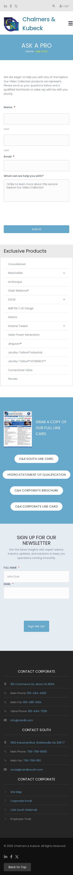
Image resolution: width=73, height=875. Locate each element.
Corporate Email (21, 801)
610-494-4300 (36, 693)
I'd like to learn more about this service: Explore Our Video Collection (36, 190)
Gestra (12, 317)
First (6, 129)
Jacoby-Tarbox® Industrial (25, 352)
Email (9, 156)
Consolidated (17, 264)
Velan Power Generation (24, 335)
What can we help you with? (24, 176)
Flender (13, 379)
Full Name (12, 567)
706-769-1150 (32, 760)
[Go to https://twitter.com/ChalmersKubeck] (16, 6)
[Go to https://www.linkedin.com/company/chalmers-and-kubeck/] (5, 6)
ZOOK (36, 299)
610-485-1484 (32, 702)
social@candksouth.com (27, 769)
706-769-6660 (37, 751)
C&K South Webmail (24, 810)
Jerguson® (15, 344)
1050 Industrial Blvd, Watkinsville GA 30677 (38, 742)
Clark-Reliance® (18, 290)
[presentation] (32, 212)
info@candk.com (22, 720)
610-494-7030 (37, 711)
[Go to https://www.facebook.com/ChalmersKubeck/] (10, 6)
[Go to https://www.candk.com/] (31, 24)
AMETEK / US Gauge (20, 308)
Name (9, 107)
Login (64, 6)
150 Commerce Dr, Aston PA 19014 (32, 684)
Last (6, 150)
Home (29, 51)
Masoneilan (36, 273)
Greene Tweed (36, 326)
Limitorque (15, 282)
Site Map (16, 792)
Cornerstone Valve (20, 370)
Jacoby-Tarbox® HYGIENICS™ (27, 361)
